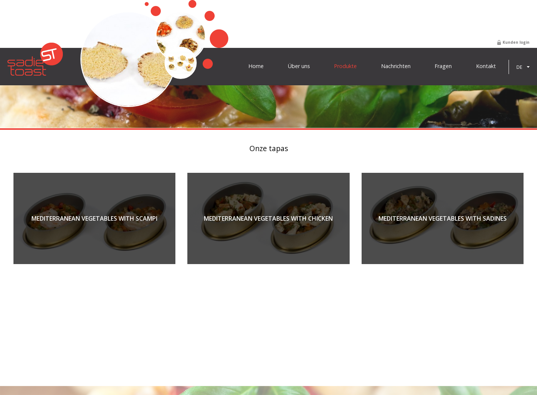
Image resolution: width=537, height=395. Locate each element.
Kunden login (516, 42)
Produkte (345, 66)
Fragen (443, 66)
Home (256, 66)
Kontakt (486, 66)
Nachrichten (396, 66)
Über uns (299, 66)
